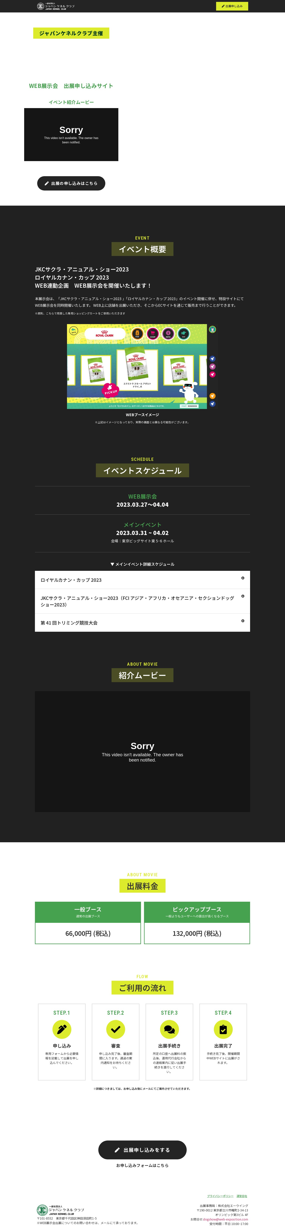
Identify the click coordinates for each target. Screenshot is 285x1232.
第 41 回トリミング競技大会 (69, 624)
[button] (231, 6)
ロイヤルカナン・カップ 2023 (71, 581)
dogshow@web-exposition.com (225, 1223)
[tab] (142, 582)
